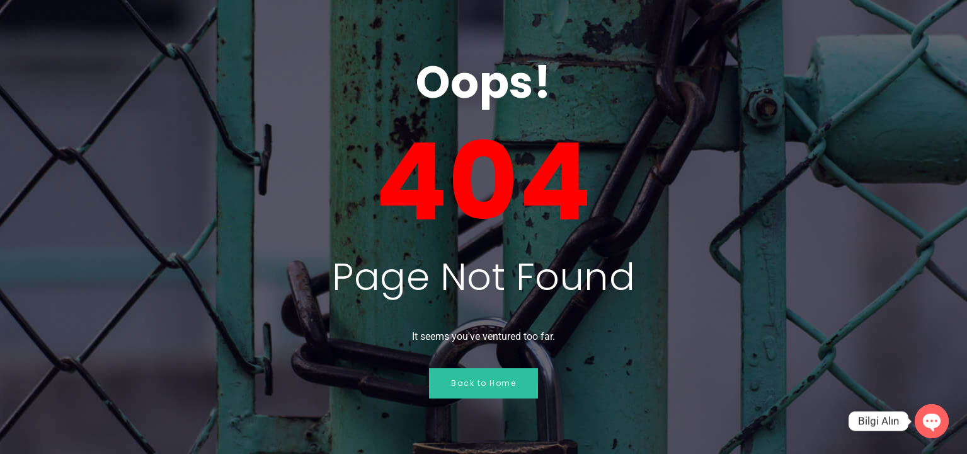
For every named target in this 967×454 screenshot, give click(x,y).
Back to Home (483, 383)
